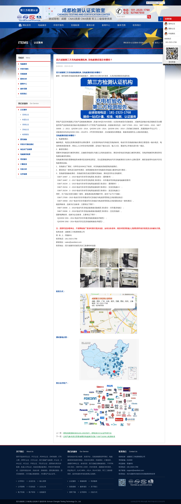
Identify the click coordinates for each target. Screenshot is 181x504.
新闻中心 (106, 25)
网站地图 (144, 501)
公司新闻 (21, 487)
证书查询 (83, 492)
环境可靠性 (58, 25)
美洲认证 (25, 125)
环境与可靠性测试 (26, 144)
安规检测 (75, 25)
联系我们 (137, 25)
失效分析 (23, 169)
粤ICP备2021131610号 (156, 501)
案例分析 (90, 25)
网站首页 (27, 25)
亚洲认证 (25, 115)
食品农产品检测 (26, 149)
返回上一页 (159, 43)
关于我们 (94, 487)
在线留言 (42, 492)
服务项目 (83, 487)
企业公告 (42, 487)
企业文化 (32, 481)
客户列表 (21, 492)
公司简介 (21, 481)
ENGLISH (152, 3)
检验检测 (83, 481)
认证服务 (23, 110)
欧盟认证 (25, 120)
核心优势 (42, 481)
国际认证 (169, 29)
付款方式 (94, 492)
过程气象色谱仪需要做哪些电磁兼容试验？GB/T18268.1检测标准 (89, 436)
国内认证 (169, 24)
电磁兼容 (42, 25)
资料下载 (72, 492)
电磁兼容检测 (25, 154)
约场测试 (169, 34)
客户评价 (32, 492)
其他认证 (25, 129)
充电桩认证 (143, 43)
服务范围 (121, 25)
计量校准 (23, 164)
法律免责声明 (135, 501)
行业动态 (32, 487)
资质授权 (72, 487)
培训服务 (23, 159)
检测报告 (25, 134)
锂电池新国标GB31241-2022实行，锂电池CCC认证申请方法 (87, 433)
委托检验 (23, 139)
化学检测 (23, 174)
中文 (162, 3)
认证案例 (134, 43)
